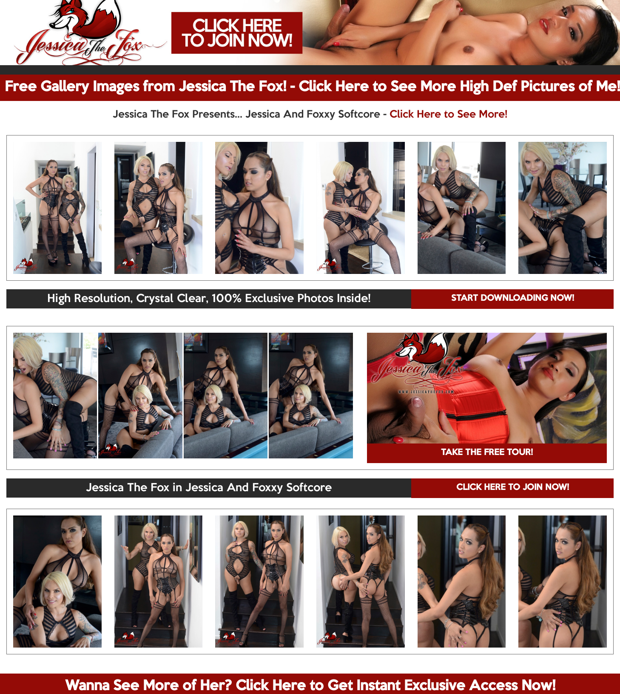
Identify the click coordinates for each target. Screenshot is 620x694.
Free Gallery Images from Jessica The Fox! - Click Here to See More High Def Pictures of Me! (312, 87)
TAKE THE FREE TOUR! (487, 453)
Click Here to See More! (448, 114)
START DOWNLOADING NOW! (512, 298)
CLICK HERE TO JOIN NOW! (512, 488)
